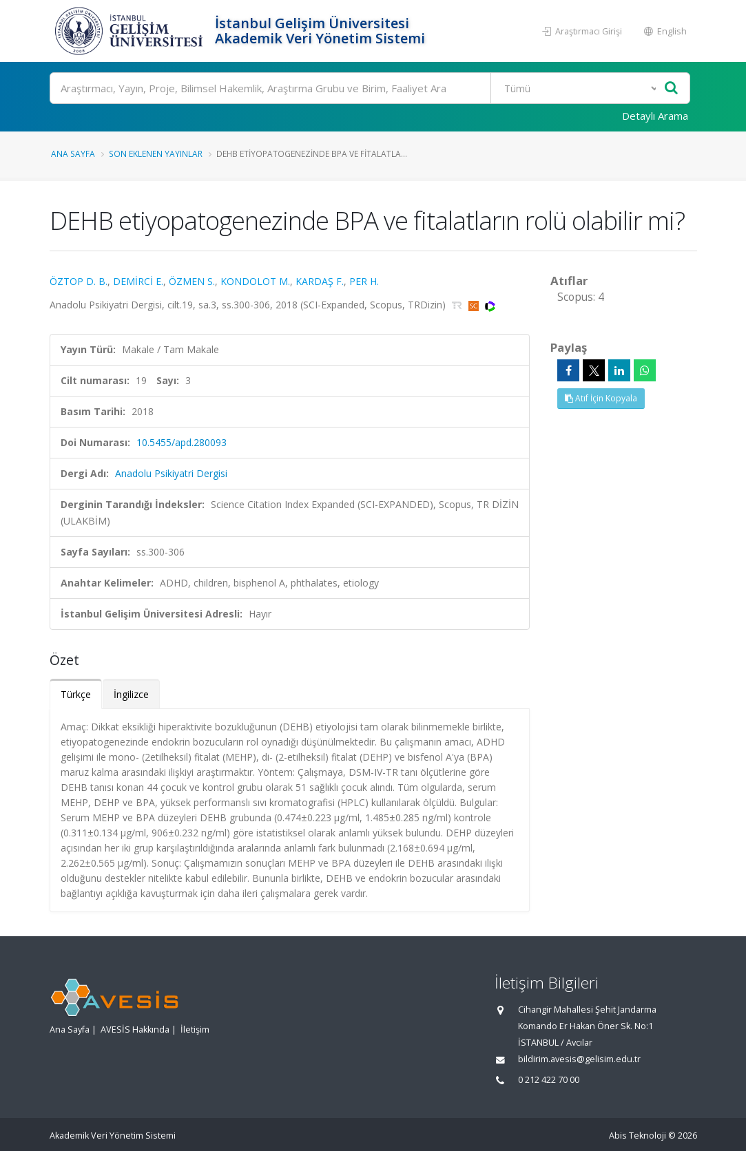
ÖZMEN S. (192, 281)
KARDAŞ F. (320, 281)
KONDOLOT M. (255, 281)
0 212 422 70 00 (548, 1080)
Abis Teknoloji (637, 1135)
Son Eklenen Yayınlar (156, 153)
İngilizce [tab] (131, 694)
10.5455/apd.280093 (181, 442)
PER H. (364, 281)
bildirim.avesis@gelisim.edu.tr (579, 1059)
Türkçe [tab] (76, 694)
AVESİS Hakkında (135, 1029)
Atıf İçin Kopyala (601, 398)
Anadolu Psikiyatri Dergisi (171, 473)
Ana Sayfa (73, 153)
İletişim (194, 1029)
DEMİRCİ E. (138, 281)
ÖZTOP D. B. (78, 281)
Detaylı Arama (655, 116)
